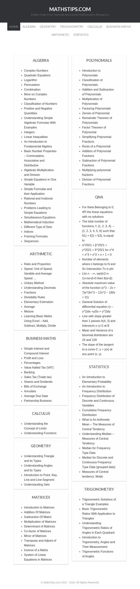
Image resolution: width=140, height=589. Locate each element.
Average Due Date (36, 396)
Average (29, 306)
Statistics (99, 367)
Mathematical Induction (39, 222)
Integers (29, 132)
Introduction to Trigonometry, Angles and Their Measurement (98, 542)
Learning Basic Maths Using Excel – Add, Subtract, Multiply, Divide (40, 321)
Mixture (29, 311)
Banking (29, 372)
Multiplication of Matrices (40, 521)
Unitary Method (34, 283)
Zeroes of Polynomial (96, 113)
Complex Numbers (36, 70)
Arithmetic (41, 254)
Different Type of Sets (38, 226)
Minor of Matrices (35, 535)
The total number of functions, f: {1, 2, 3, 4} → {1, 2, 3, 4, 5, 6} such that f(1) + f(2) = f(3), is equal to (98, 231)
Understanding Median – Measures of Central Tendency (98, 438)
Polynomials (99, 60)
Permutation (32, 84)
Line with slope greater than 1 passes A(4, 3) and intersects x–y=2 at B (98, 321)
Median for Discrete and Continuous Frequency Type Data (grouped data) (98, 462)
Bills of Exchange (35, 386)
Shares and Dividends (38, 381)
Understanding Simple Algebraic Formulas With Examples (40, 122)
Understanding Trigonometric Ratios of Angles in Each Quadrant (98, 528)
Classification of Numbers (40, 103)
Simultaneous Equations (40, 217)
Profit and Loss (34, 358)
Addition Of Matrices (37, 512)
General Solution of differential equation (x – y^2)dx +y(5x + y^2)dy (97, 306)
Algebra (41, 60)
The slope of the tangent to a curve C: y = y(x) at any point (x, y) (98, 349)
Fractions (30, 292)
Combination (32, 89)
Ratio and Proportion (37, 264)
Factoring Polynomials (96, 108)
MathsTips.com (70, 9)
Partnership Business (38, 400)
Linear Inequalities (36, 136)
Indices (28, 231)
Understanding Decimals (40, 287)
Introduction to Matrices (39, 507)
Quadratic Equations (37, 75)
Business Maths (41, 338)
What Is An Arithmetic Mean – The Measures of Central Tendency (98, 424)
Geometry (41, 446)
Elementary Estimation (38, 302)
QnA (99, 197)
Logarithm (30, 80)
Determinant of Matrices (39, 526)
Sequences (31, 241)
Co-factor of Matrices (37, 531)
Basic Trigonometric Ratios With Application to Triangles (98, 513)
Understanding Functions (40, 433)
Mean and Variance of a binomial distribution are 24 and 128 (97, 335)
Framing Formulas (36, 236)
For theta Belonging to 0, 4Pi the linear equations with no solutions (98, 212)
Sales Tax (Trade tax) (38, 377)
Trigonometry (99, 489)
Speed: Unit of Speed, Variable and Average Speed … (38, 273)
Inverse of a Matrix (36, 550)
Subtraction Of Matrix (37, 516)
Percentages (32, 362)
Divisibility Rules (34, 297)
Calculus (41, 413)
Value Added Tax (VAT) (39, 367)
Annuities (30, 391)
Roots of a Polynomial (96, 146)
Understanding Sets (37, 484)
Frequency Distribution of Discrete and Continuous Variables (98, 400)
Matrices (41, 497)
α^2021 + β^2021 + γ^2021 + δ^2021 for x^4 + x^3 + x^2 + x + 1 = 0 (98, 250)
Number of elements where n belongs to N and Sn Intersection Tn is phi (98, 264)
